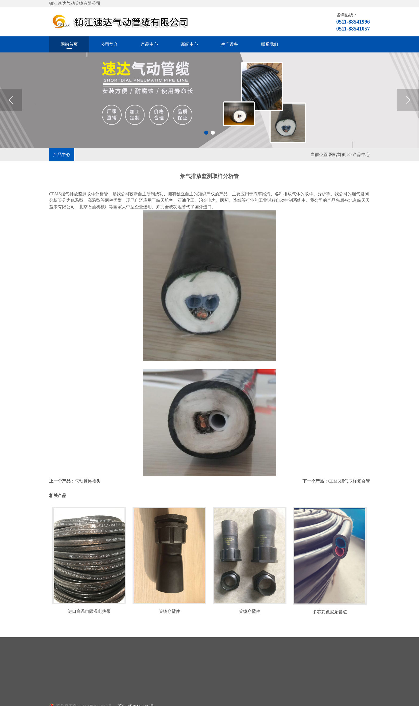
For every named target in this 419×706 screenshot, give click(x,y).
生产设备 (229, 44)
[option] (209, 100)
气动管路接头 (87, 470)
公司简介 (109, 44)
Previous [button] (11, 100)
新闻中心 (189, 44)
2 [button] (213, 133)
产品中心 (149, 44)
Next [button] (408, 100)
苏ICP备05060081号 (136, 696)
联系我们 (269, 44)
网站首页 (69, 44)
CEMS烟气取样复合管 (349, 470)
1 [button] (206, 133)
